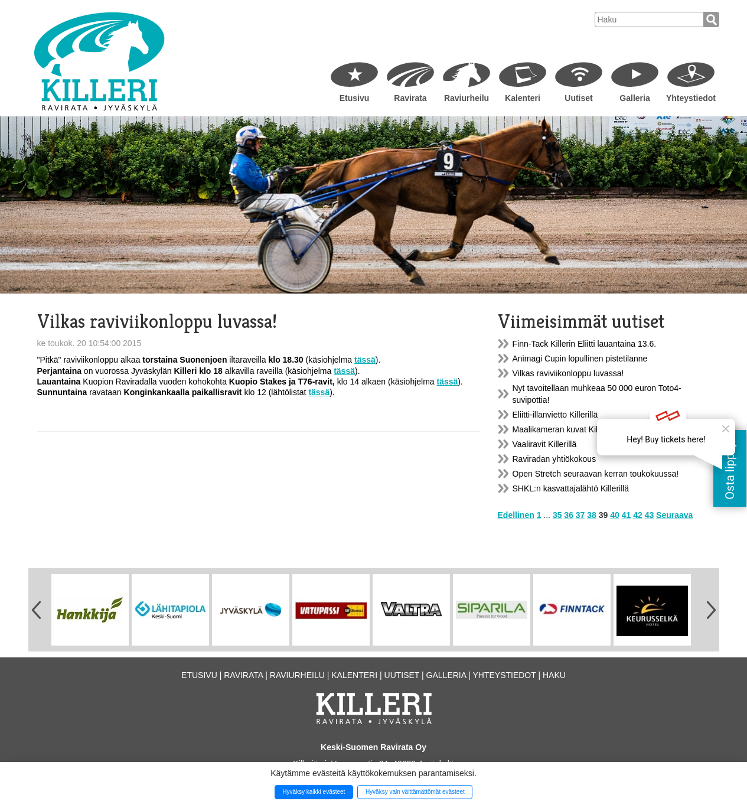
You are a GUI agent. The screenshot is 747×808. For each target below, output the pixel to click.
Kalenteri (522, 98)
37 (580, 515)
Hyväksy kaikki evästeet (313, 792)
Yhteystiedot (691, 98)
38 (591, 515)
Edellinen (516, 515)
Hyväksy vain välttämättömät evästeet (415, 792)
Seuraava (674, 515)
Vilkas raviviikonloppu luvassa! (568, 373)
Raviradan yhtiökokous (554, 459)
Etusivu (355, 98)
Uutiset (578, 98)
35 (557, 515)
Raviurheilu (466, 98)
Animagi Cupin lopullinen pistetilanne (580, 358)
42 (637, 515)
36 (568, 515)
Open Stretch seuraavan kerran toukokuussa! (596, 473)
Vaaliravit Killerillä (545, 444)
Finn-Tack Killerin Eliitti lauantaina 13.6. (585, 343)
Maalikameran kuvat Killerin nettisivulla (583, 429)
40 (614, 515)
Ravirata (410, 98)
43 (649, 515)
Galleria (634, 98)
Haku (554, 675)
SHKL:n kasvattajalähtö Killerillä (571, 488)
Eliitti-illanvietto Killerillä (555, 414)
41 (626, 515)
